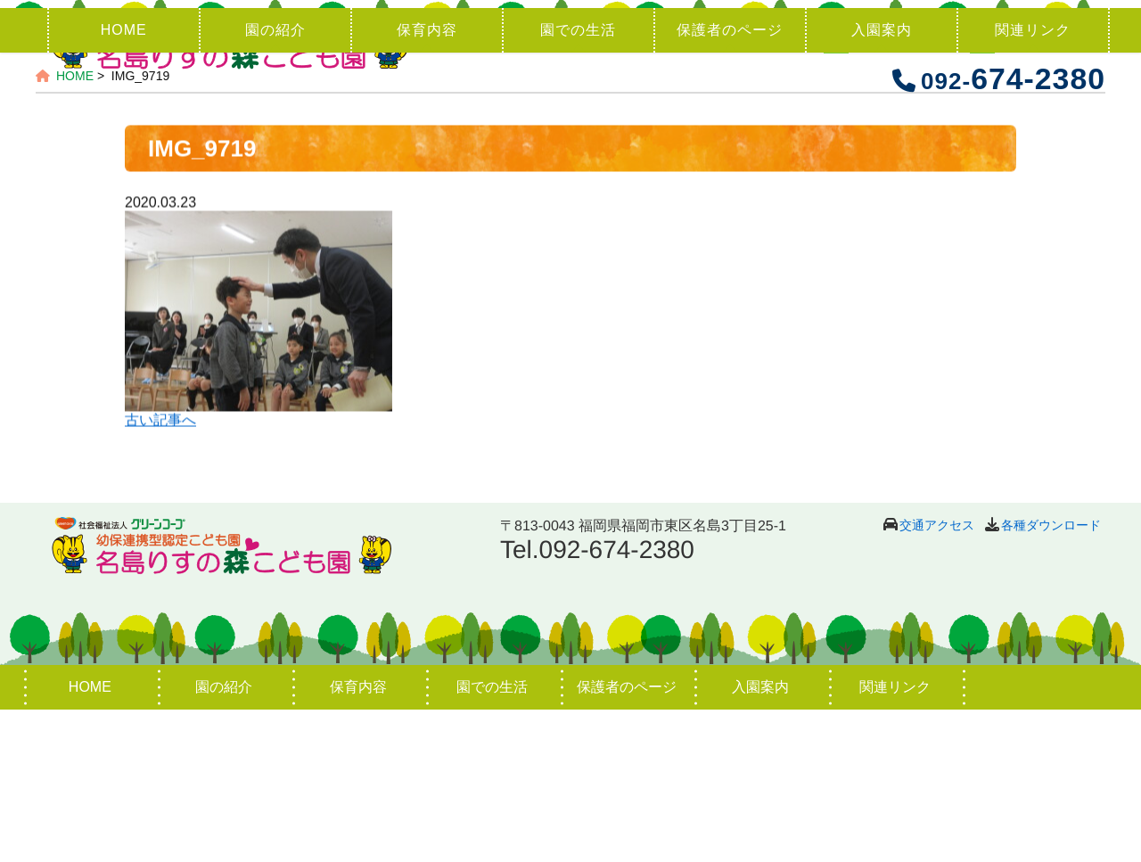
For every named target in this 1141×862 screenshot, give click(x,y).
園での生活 (578, 182)
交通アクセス (936, 677)
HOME (124, 182)
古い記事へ (160, 573)
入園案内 (881, 182)
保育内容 (427, 182)
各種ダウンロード (1051, 677)
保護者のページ (730, 182)
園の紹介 (275, 182)
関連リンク (1033, 182)
